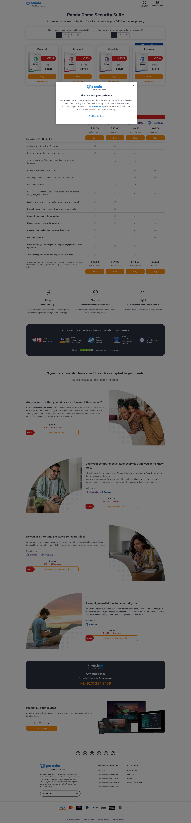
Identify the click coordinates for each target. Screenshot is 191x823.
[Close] (133, 85)
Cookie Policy (96, 106)
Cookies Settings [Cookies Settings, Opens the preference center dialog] (96, 116)
